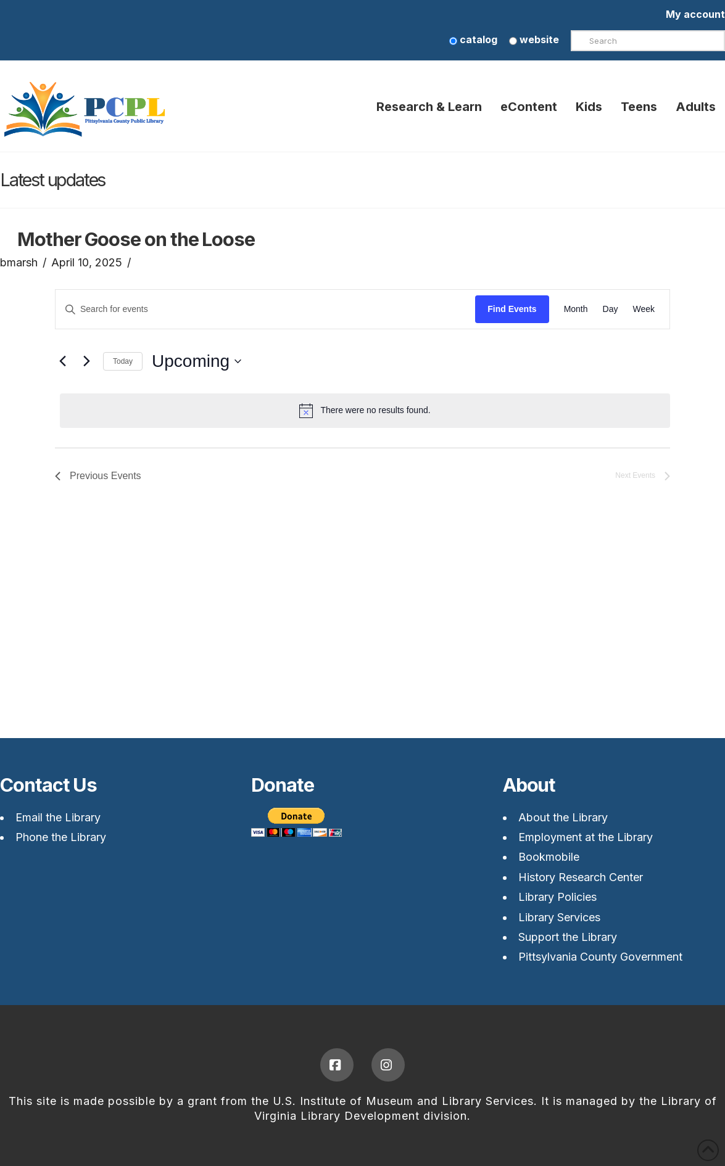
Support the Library (567, 936)
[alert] (365, 410)
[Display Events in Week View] (643, 309)
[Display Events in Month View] (576, 309)
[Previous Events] (62, 361)
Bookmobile (548, 856)
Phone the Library (60, 837)
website (534, 39)
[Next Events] (86, 361)
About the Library (563, 817)
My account (695, 14)
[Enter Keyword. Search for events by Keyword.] (265, 309)
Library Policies (557, 896)
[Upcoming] (196, 361)
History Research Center (580, 877)
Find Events (511, 309)
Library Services (559, 917)
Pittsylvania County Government (600, 956)
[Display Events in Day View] (610, 309)
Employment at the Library (585, 837)
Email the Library (58, 817)
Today (123, 361)
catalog (473, 39)
